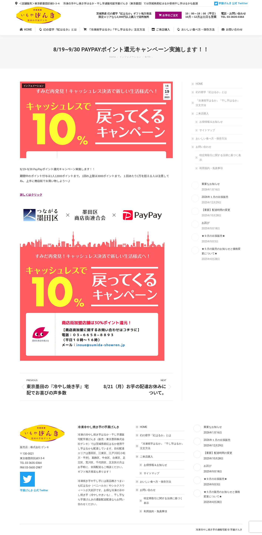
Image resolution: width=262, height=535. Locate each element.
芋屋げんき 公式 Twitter (231, 3)
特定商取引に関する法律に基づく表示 (220, 157)
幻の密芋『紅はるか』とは (211, 92)
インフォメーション (34, 86)
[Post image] (195, 185)
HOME (199, 83)
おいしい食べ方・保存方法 (211, 138)
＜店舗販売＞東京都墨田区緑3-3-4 (36, 3)
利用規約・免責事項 (211, 168)
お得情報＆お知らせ (211, 121)
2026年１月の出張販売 (215, 196)
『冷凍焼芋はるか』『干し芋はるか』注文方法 (218, 103)
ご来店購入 (200, 113)
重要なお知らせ (211, 183)
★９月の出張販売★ (213, 235)
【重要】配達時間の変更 (216, 209)
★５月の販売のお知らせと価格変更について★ (221, 251)
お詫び (205, 222)
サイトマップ (207, 130)
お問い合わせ (201, 146)
